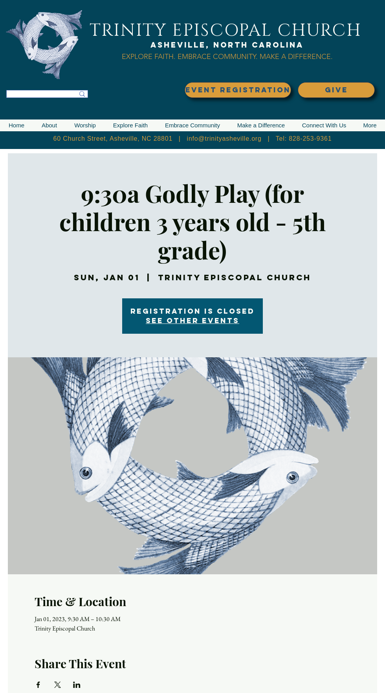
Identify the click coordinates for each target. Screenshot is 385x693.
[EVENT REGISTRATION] (238, 90)
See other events (192, 320)
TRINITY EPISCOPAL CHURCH (225, 30)
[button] (49, 125)
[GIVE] (336, 90)
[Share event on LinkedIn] (77, 685)
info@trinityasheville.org (224, 138)
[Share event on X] (57, 685)
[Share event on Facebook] (38, 685)
